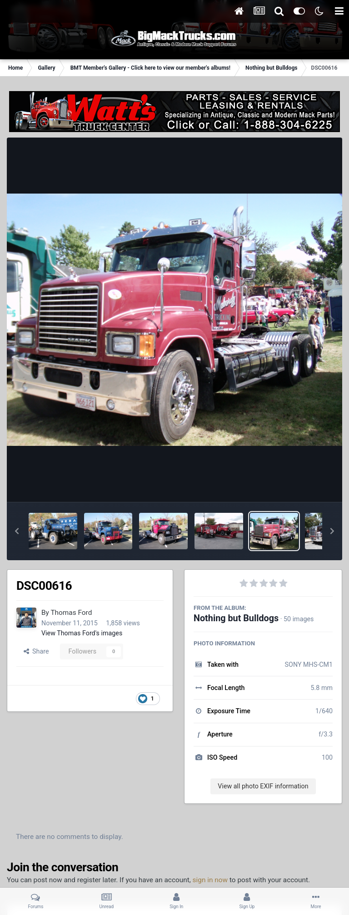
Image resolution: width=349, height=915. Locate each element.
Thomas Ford (71, 612)
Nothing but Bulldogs (236, 618)
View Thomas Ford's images (81, 633)
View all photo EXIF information (263, 786)
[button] (17, 531)
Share (36, 651)
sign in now (210, 880)
